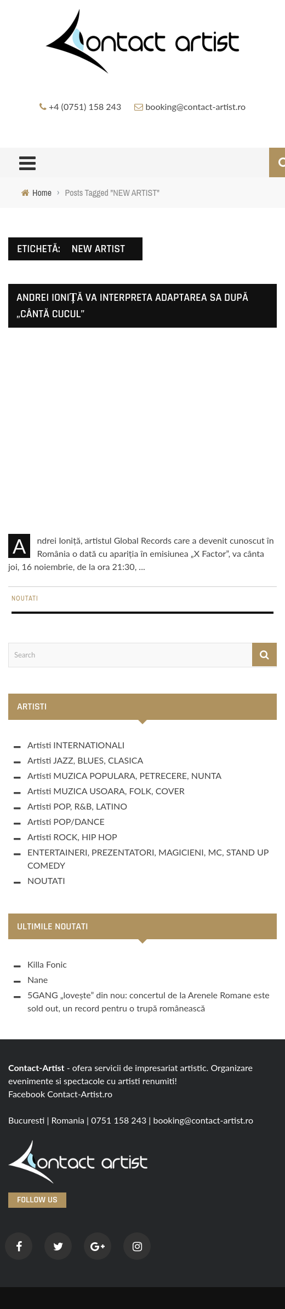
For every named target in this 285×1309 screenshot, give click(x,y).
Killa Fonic (47, 964)
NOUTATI (25, 598)
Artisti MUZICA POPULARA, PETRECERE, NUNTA (124, 775)
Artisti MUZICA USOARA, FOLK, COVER (106, 791)
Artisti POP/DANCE (66, 821)
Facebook (26, 1094)
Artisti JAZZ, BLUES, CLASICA (85, 760)
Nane (37, 979)
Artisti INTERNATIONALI (75, 745)
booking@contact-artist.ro (195, 106)
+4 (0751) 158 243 (85, 106)
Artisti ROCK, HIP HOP (72, 836)
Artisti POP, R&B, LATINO (77, 806)
